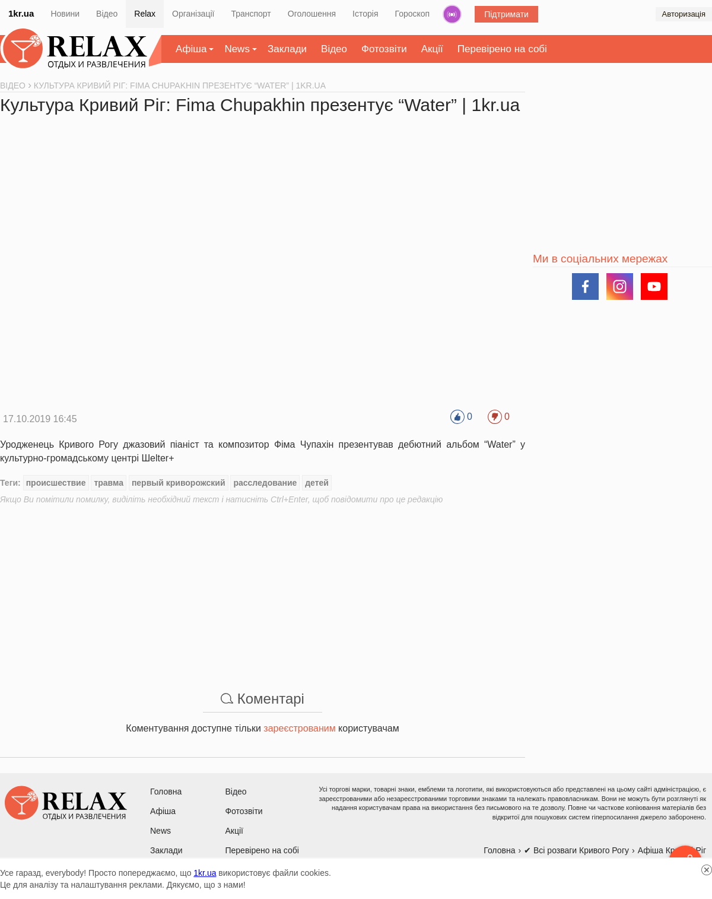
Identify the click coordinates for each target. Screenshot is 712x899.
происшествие (56, 483)
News (237, 49)
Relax (144, 13)
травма (108, 483)
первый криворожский (178, 483)
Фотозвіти (384, 49)
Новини (65, 13)
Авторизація (683, 14)
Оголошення (312, 13)
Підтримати (506, 14)
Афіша (191, 49)
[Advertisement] (262, 588)
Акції (432, 49)
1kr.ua (21, 13)
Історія (365, 13)
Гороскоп (412, 13)
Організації (193, 13)
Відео (106, 13)
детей (317, 483)
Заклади (287, 49)
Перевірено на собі (502, 49)
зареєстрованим (299, 728)
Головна (166, 791)
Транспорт (251, 13)
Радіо (452, 14)
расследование (265, 483)
